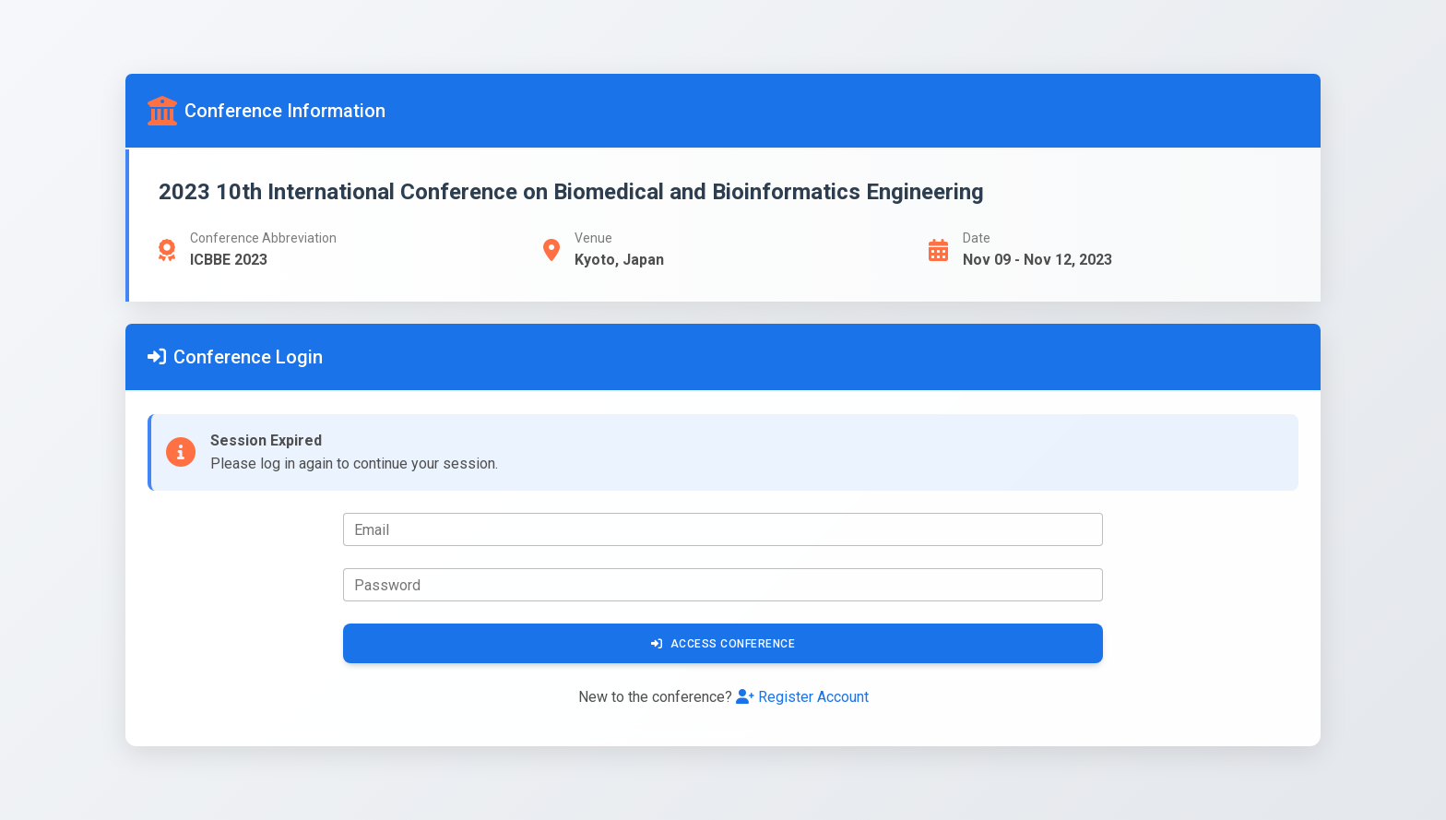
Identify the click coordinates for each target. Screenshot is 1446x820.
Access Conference (723, 643)
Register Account (802, 697)
